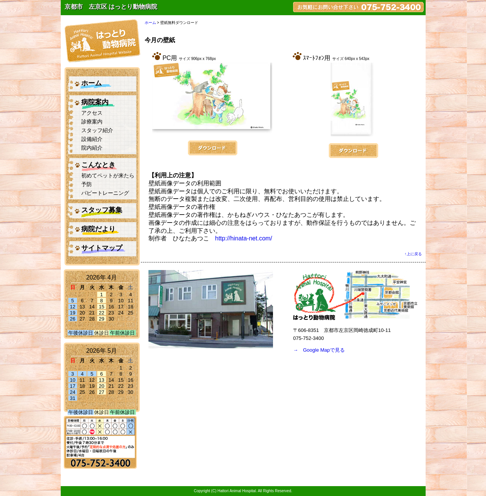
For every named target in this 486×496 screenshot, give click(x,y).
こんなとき (98, 165)
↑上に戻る (413, 254)
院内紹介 (92, 148)
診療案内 (92, 122)
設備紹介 (92, 139)
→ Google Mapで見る (319, 350)
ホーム (91, 83)
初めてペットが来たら (107, 175)
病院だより (98, 229)
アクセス (92, 113)
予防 (86, 184)
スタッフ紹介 (97, 130)
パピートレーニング (105, 193)
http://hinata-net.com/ (243, 238)
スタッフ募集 (101, 210)
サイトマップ (101, 248)
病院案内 (95, 102)
